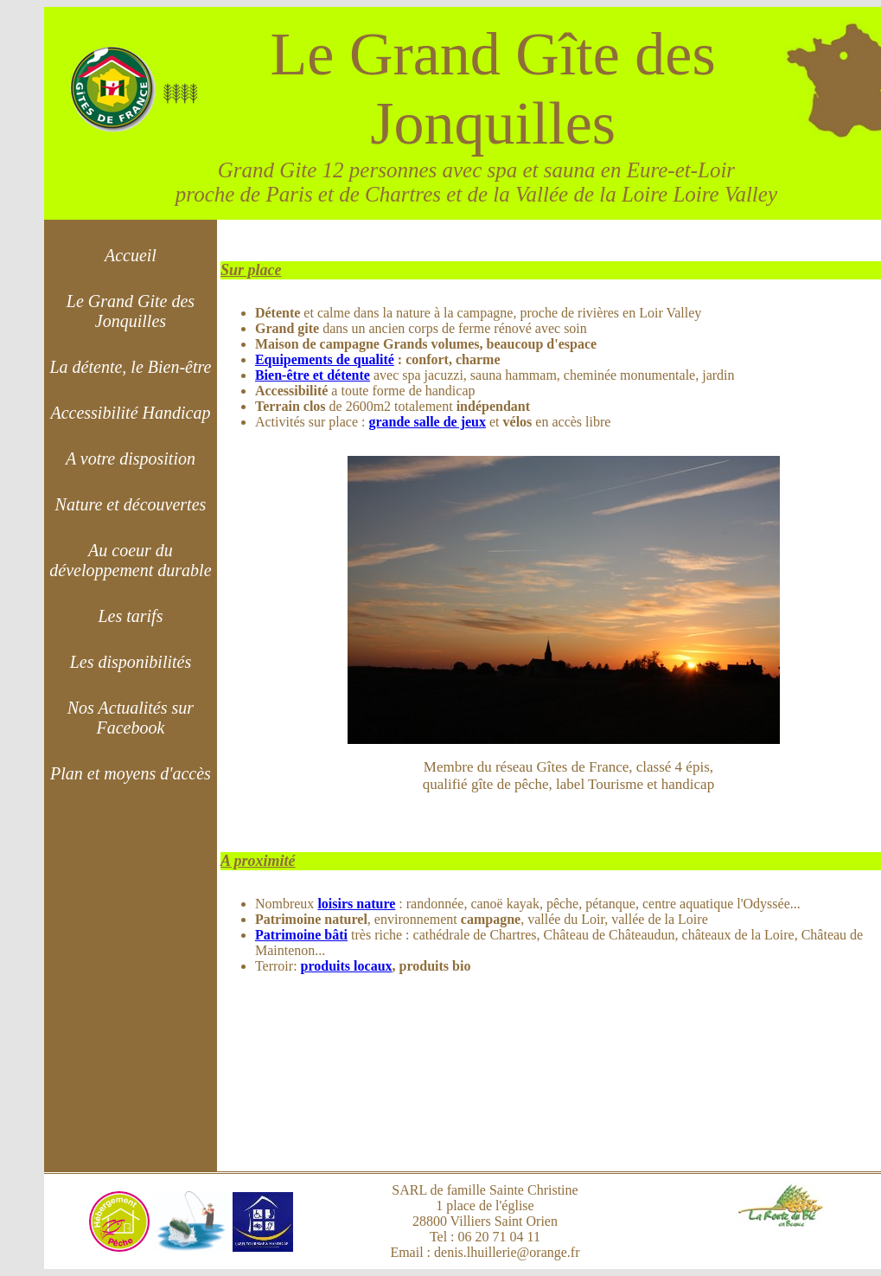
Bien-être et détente (312, 375)
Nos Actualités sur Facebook (130, 717)
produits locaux (347, 966)
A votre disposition (130, 458)
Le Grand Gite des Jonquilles (131, 311)
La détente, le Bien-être (130, 366)
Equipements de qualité (324, 359)
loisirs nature (356, 903)
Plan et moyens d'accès (130, 773)
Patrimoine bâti (301, 934)
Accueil (130, 255)
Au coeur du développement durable (130, 560)
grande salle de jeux (427, 421)
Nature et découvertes (131, 504)
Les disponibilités (131, 661)
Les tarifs (130, 615)
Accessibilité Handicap (130, 412)
